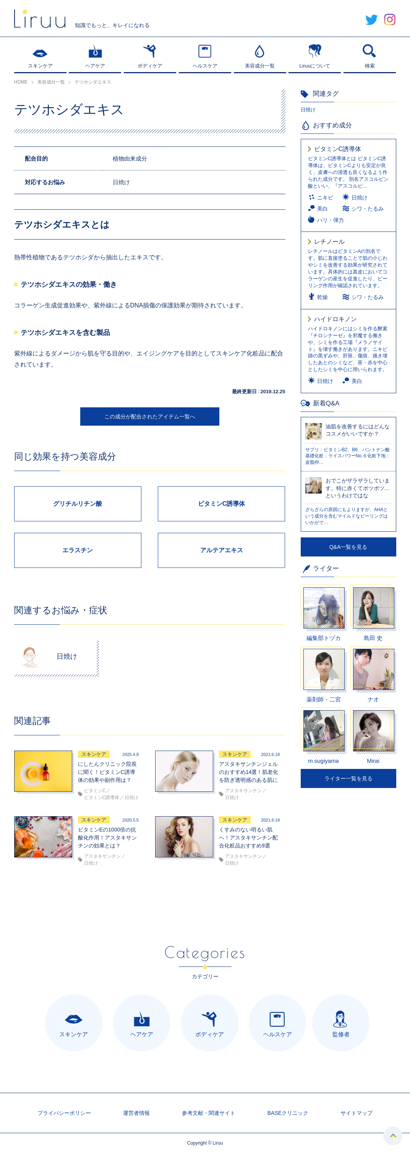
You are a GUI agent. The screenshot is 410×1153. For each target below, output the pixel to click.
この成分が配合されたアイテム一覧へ (149, 416)
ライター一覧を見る (348, 778)
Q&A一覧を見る (348, 547)
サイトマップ (356, 1113)
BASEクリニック (287, 1113)
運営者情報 (136, 1113)
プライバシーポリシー (64, 1113)
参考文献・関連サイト (208, 1113)
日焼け (308, 110)
